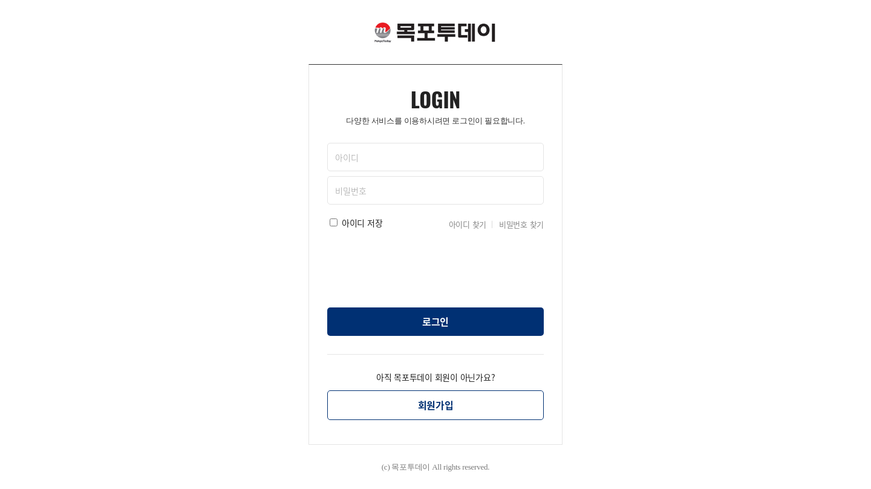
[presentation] (435, 265)
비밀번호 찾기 (521, 224)
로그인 (435, 321)
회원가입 (436, 405)
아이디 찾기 (468, 224)
